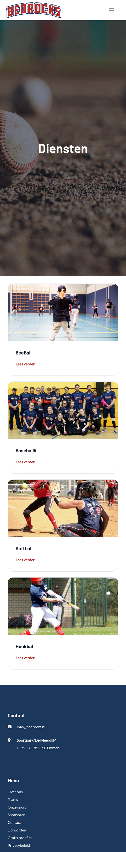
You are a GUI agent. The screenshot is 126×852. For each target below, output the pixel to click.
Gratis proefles (20, 837)
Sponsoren (16, 814)
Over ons (15, 791)
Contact (14, 822)
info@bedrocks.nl (31, 726)
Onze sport (17, 807)
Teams (13, 799)
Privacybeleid (19, 845)
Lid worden (17, 830)
